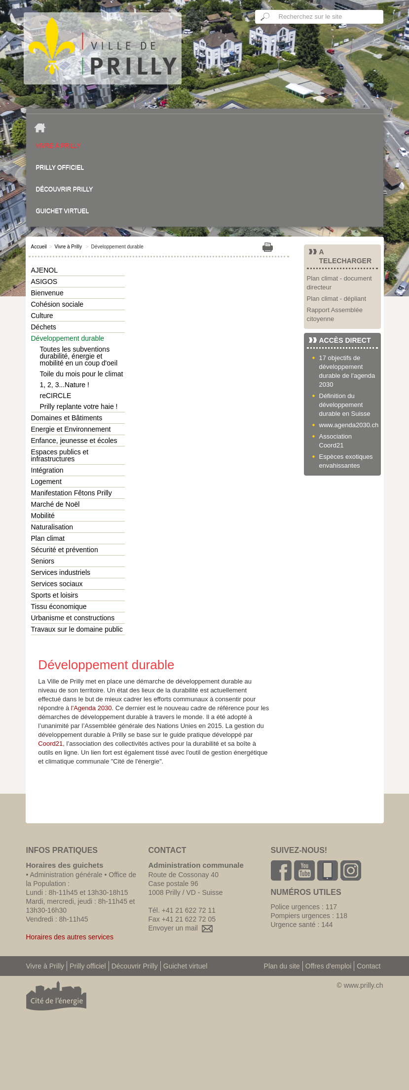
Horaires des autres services (69, 937)
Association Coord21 (335, 441)
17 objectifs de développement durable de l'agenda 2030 (347, 371)
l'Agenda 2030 (91, 708)
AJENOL (44, 270)
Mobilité (43, 516)
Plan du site (282, 966)
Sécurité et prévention (64, 550)
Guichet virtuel (62, 210)
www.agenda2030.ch (348, 425)
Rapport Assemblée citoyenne (335, 314)
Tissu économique (59, 606)
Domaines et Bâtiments (67, 418)
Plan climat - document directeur (339, 283)
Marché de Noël (55, 504)
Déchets (43, 327)
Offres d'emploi (328, 966)
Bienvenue (47, 293)
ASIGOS (44, 281)
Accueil (39, 246)
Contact (368, 966)
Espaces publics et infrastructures (60, 455)
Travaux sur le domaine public (77, 629)
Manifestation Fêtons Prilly (71, 493)
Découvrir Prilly (64, 189)
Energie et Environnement (71, 429)
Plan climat (48, 538)
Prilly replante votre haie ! (79, 406)
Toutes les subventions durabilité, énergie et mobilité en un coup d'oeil (79, 356)
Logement (46, 481)
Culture (42, 316)
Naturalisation (52, 527)
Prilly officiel (60, 167)
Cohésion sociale (57, 304)
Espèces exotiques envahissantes (346, 461)
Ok (265, 17)
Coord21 (50, 743)
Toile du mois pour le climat (81, 374)
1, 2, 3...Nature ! (64, 385)
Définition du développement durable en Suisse (345, 404)
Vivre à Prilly (58, 145)
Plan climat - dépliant (337, 298)
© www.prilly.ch (359, 985)
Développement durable (68, 338)
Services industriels (61, 572)
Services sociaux (57, 584)
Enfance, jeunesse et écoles (74, 440)
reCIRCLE (56, 396)
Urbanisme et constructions (73, 618)
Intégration (47, 470)
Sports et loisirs (54, 595)
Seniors (42, 561)
